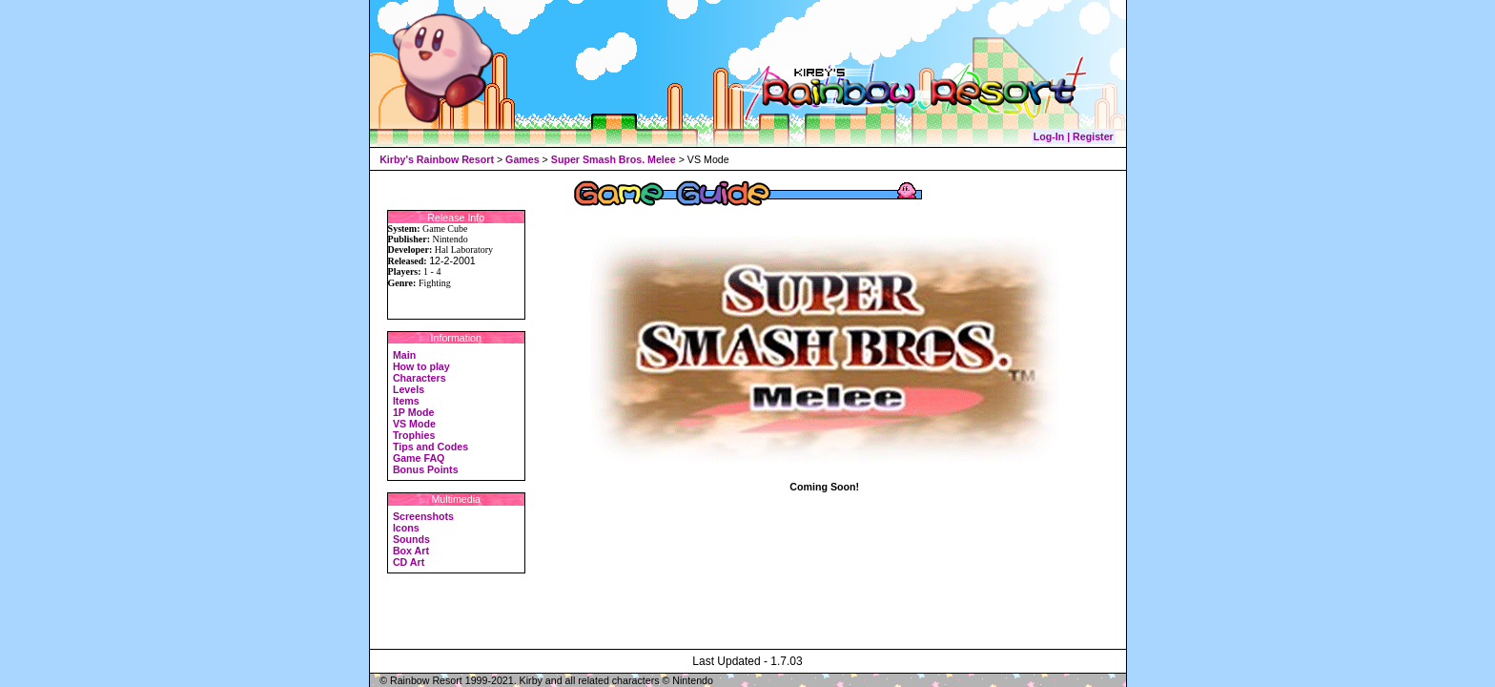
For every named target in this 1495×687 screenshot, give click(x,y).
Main (404, 355)
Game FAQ (418, 458)
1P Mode (414, 412)
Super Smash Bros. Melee (613, 159)
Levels (408, 389)
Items (406, 400)
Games (522, 159)
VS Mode (414, 423)
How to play (421, 366)
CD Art (408, 562)
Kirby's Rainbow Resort (436, 159)
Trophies (414, 435)
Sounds (411, 539)
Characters (419, 378)
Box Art (411, 550)
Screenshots (423, 516)
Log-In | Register (1074, 136)
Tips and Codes (430, 446)
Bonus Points (426, 469)
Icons (406, 527)
